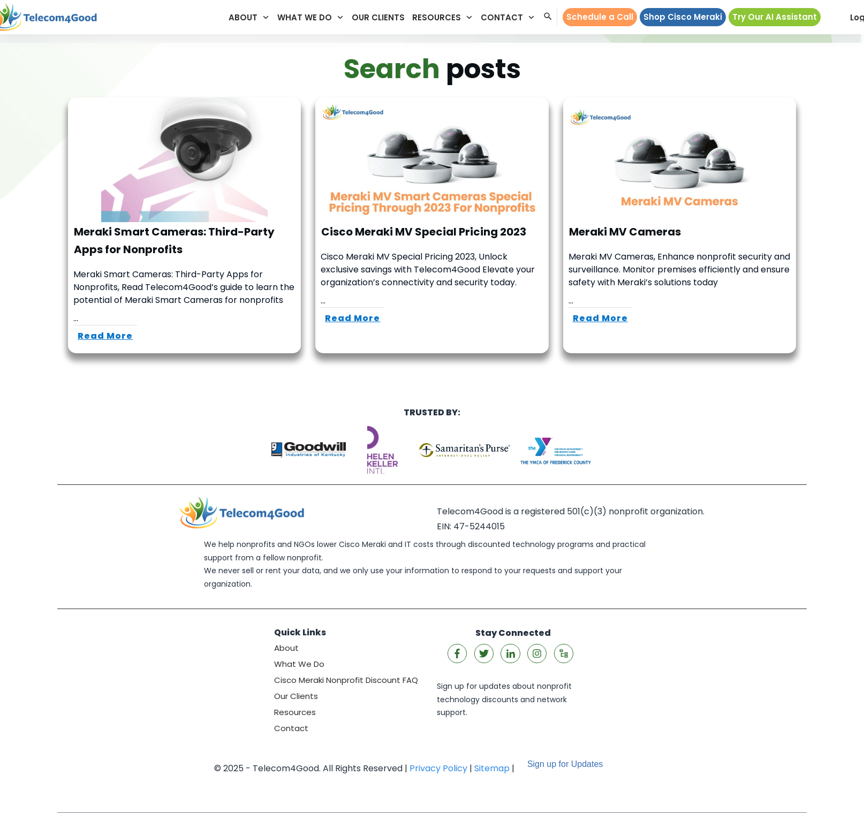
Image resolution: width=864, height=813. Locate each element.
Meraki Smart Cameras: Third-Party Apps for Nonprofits (184, 225)
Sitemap (492, 768)
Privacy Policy (438, 768)
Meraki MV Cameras (679, 225)
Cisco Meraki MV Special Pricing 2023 (431, 225)
